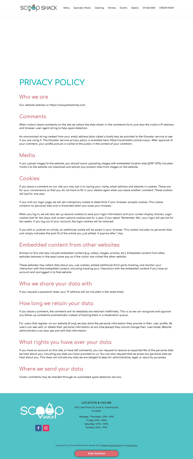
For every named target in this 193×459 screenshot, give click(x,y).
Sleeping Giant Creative (112, 445)
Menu (66, 8)
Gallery (135, 8)
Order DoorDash (96, 453)
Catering (99, 8)
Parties (112, 8)
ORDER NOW (166, 8)
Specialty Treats (82, 8)
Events (123, 8)
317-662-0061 (149, 8)
